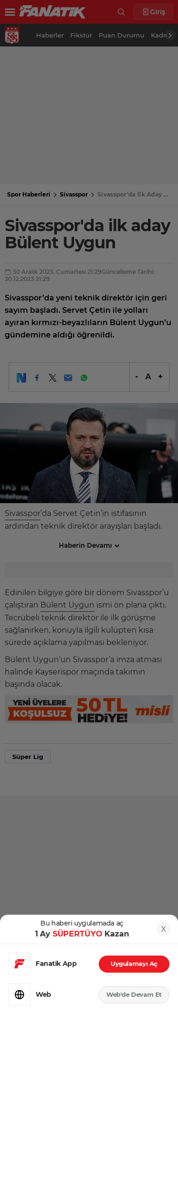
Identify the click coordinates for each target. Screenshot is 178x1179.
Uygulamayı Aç (134, 963)
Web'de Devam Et (134, 994)
